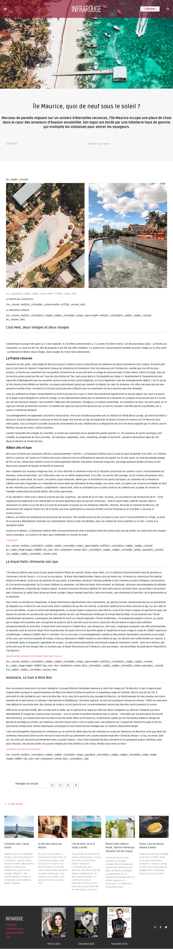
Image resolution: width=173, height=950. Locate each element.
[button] (5, 8)
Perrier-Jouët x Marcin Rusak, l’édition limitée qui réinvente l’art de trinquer (120, 849)
